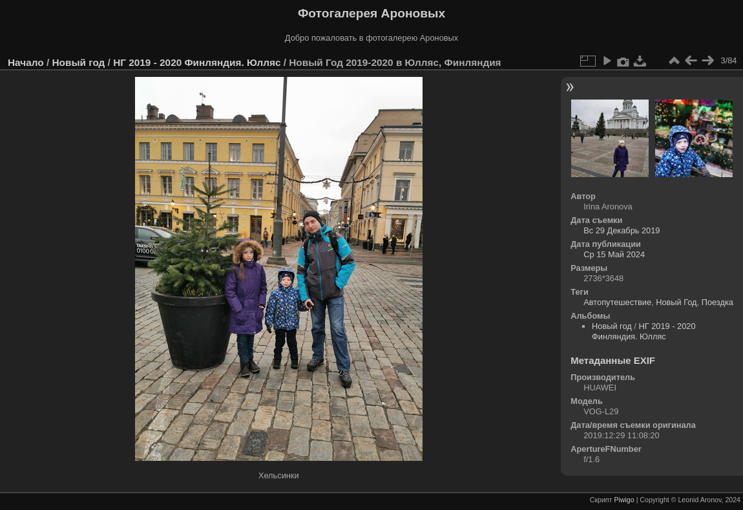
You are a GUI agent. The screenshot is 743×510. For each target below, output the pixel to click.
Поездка (717, 302)
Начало (26, 62)
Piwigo (624, 500)
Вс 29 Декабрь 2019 (621, 230)
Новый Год (676, 302)
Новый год (78, 62)
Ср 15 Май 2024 (614, 254)
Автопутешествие (617, 302)
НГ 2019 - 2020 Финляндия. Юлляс (196, 62)
